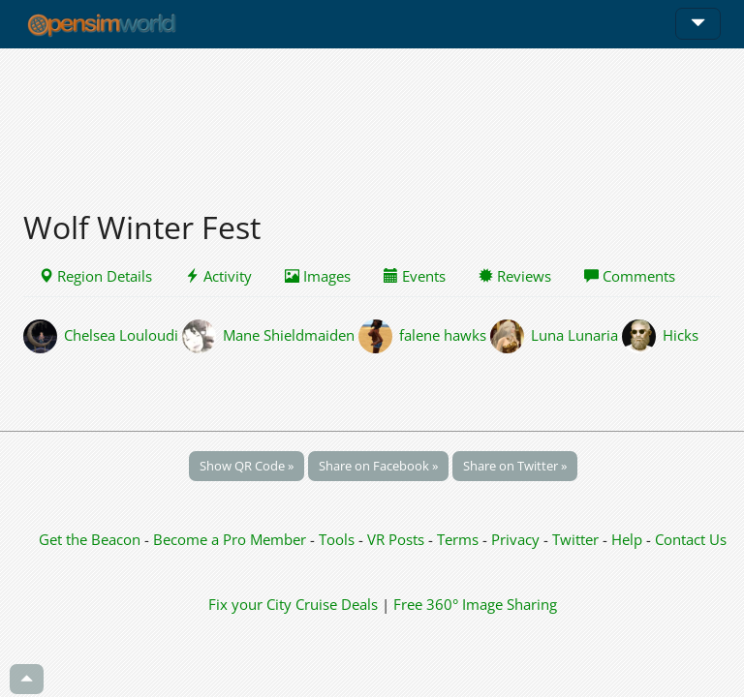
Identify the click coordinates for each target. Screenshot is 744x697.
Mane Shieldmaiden (289, 334)
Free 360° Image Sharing (475, 604)
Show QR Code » (247, 465)
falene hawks (442, 334)
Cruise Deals (336, 604)
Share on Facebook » (378, 465)
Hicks (680, 334)
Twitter (575, 539)
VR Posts (397, 539)
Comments (629, 276)
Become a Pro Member (231, 539)
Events (415, 276)
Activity (218, 276)
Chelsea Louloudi (121, 334)
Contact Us (691, 539)
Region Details (95, 276)
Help (626, 539)
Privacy (515, 539)
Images (318, 276)
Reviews (515, 276)
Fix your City (250, 604)
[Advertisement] (372, 118)
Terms (459, 539)
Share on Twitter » (515, 465)
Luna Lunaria (574, 334)
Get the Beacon (89, 539)
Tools (338, 539)
